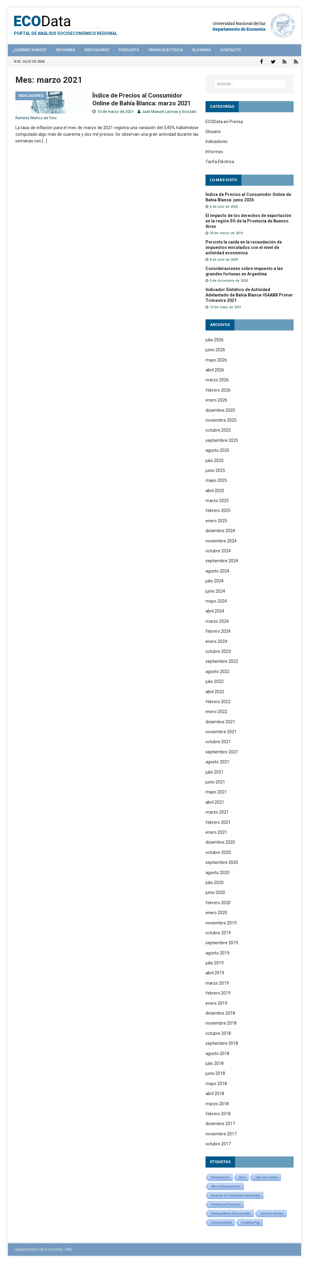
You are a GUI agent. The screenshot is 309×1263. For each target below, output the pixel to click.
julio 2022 (214, 681)
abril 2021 (214, 801)
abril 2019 (214, 972)
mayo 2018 (216, 1083)
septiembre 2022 (221, 661)
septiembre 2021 (221, 751)
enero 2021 (216, 832)
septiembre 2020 (221, 862)
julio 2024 (214, 580)
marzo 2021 (217, 811)
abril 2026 (214, 369)
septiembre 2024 (221, 560)
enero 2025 (216, 520)
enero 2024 (216, 641)
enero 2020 (216, 912)
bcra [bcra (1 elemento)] (242, 1177)
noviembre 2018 (221, 1022)
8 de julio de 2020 (224, 259)
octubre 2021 (218, 741)
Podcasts (129, 50)
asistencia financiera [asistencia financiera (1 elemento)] (226, 1204)
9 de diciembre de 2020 (229, 280)
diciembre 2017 (220, 1123)
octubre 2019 (218, 932)
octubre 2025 (218, 429)
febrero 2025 (218, 510)
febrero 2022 (218, 701)
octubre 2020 (218, 852)
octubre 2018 (218, 1033)
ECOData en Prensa (224, 121)
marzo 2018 (217, 1103)
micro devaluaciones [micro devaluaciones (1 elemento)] (226, 1186)
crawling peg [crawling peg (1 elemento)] (250, 1222)
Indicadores (96, 50)
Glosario (201, 50)
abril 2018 (214, 1093)
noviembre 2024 (221, 540)
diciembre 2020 (220, 841)
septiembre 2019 (221, 942)
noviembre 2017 (221, 1133)
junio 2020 (215, 892)
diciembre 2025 (220, 410)
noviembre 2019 (221, 922)
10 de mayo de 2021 (225, 307)
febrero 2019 (218, 992)
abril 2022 (214, 691)
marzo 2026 (217, 379)
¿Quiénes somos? (29, 50)
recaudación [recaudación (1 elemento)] (220, 1177)
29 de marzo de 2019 (226, 233)
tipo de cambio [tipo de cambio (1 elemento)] (266, 1177)
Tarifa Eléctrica (165, 50)
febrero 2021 (218, 822)
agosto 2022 (217, 671)
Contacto (230, 50)
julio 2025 (214, 460)
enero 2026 (216, 399)
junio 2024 (215, 590)
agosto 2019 (217, 952)
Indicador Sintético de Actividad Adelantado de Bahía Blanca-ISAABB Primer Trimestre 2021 (249, 295)
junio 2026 (215, 349)
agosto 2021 (217, 761)
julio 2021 (214, 771)
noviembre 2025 (221, 419)
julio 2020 (214, 882)
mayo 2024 (216, 600)
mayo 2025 (216, 480)
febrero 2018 (218, 1113)
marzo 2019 (217, 982)
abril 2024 (214, 610)
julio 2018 (214, 1063)
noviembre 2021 (221, 731)
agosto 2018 (217, 1053)
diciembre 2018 (220, 1012)
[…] (44, 140)
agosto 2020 (217, 872)
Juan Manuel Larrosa (160, 111)
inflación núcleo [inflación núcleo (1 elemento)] (271, 1213)
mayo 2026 (216, 359)
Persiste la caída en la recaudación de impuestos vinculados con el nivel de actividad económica (243, 247)
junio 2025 (215, 470)
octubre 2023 (218, 651)
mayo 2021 (216, 791)
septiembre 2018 (221, 1043)
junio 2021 (215, 781)
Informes (65, 50)
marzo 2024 (217, 621)
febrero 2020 (218, 902)
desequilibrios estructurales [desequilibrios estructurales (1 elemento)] (230, 1213)
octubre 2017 (218, 1143)
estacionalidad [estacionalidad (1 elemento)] (221, 1222)
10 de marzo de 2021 (115, 111)
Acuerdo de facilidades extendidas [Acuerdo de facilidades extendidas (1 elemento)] (235, 1195)
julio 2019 (214, 962)
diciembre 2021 (220, 721)
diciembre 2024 (220, 530)
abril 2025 (214, 490)
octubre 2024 (218, 550)
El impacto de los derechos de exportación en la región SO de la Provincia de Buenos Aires (248, 220)
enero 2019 (216, 1003)
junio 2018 (215, 1073)
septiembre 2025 (221, 440)
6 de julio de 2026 (224, 206)
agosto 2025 (217, 450)
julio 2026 (214, 339)
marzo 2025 (217, 500)
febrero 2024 (218, 630)
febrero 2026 (218, 389)
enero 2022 (216, 711)
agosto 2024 (217, 570)
